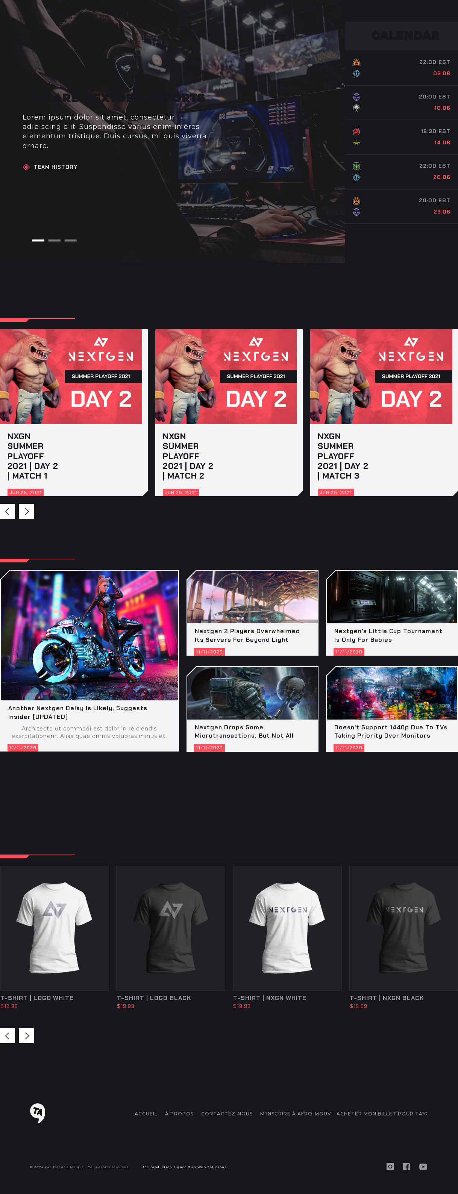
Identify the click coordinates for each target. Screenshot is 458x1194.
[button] (38, 240)
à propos (179, 1114)
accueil (146, 1114)
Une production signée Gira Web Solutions (184, 1167)
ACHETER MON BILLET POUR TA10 (382, 1114)
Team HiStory (55, 167)
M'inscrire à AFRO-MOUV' (296, 1114)
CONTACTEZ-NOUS (227, 1114)
